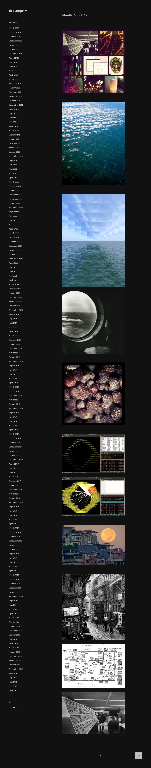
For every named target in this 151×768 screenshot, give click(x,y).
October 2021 (14, 254)
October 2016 (14, 498)
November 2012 (15, 660)
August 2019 (14, 365)
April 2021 (13, 280)
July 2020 (13, 318)
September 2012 (16, 669)
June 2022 (13, 220)
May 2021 (13, 276)
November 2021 (15, 250)
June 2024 (13, 118)
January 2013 (14, 652)
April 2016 (13, 524)
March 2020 (14, 335)
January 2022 (14, 241)
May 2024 (13, 122)
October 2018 (14, 404)
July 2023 (13, 165)
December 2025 (15, 41)
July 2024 (13, 113)
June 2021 (13, 271)
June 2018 (13, 421)
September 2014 (16, 596)
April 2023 (13, 177)
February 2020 (15, 340)
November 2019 (15, 353)
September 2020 (16, 310)
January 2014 (14, 626)
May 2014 (13, 609)
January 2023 (14, 190)
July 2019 (13, 370)
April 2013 (13, 643)
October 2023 (14, 152)
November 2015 (15, 545)
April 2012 (13, 690)
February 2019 (15, 391)
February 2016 (15, 532)
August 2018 (14, 412)
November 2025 (15, 45)
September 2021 (16, 259)
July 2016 (13, 511)
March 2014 (14, 618)
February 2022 (15, 237)
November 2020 (15, 301)
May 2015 (13, 566)
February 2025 (15, 83)
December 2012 (15, 656)
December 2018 (15, 395)
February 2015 (15, 579)
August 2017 (14, 464)
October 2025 (14, 49)
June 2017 (13, 472)
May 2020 (13, 327)
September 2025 (16, 53)
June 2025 (13, 66)
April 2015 (13, 571)
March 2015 (14, 575)
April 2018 (13, 429)
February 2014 (15, 622)
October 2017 (14, 455)
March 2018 (14, 434)
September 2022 (16, 207)
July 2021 (13, 267)
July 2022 (13, 216)
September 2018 (16, 408)
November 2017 (15, 451)
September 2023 (16, 156)
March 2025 (14, 79)
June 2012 (13, 682)
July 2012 (13, 677)
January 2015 (14, 583)
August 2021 (14, 263)
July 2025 (13, 62)
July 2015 (13, 558)
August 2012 (14, 673)
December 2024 (15, 92)
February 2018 (15, 438)
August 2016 (14, 506)
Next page (138, 755)
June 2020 (13, 323)
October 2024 (14, 100)
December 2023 (15, 143)
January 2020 (14, 344)
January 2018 (14, 442)
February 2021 (15, 288)
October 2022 (14, 203)
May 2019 (13, 378)
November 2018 (15, 400)
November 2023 (15, 147)
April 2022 (13, 229)
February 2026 (15, 32)
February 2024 (15, 135)
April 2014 (13, 613)
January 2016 (14, 536)
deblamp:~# (18, 11)
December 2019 (15, 348)
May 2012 (13, 686)
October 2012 (14, 665)
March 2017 (14, 477)
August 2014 (14, 600)
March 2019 (14, 387)
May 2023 (13, 173)
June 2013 (13, 639)
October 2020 (14, 306)
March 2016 (14, 528)
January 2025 (14, 88)
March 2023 (14, 182)
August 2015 (14, 553)
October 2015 (14, 549)
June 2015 (13, 562)
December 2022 (15, 194)
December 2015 (15, 541)
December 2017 (15, 447)
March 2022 (14, 233)
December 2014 (15, 588)
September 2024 (16, 105)
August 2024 (14, 109)
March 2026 (14, 28)
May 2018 (13, 425)
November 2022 (15, 199)
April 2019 (13, 382)
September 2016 (16, 502)
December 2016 (15, 489)
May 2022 (13, 224)
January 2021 (14, 293)
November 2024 (15, 96)
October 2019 (14, 357)
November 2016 (15, 494)
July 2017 (13, 468)
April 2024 (13, 126)
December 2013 (15, 630)
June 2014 (13, 605)
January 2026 (14, 36)
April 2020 (13, 331)
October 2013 (14, 635)
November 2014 (15, 592)
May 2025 (13, 71)
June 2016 (13, 515)
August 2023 (14, 160)
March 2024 (14, 130)
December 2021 (15, 246)
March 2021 (14, 284)
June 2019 (13, 374)
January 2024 (14, 139)
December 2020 (15, 297)
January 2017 (14, 485)
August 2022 (14, 212)
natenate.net (14, 707)
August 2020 (14, 314)
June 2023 (13, 169)
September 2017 (16, 459)
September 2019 (16, 361)
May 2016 (13, 519)
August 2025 (14, 58)
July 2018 (13, 417)
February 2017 (15, 481)
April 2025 (13, 75)
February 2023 (15, 186)
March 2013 (14, 647)
